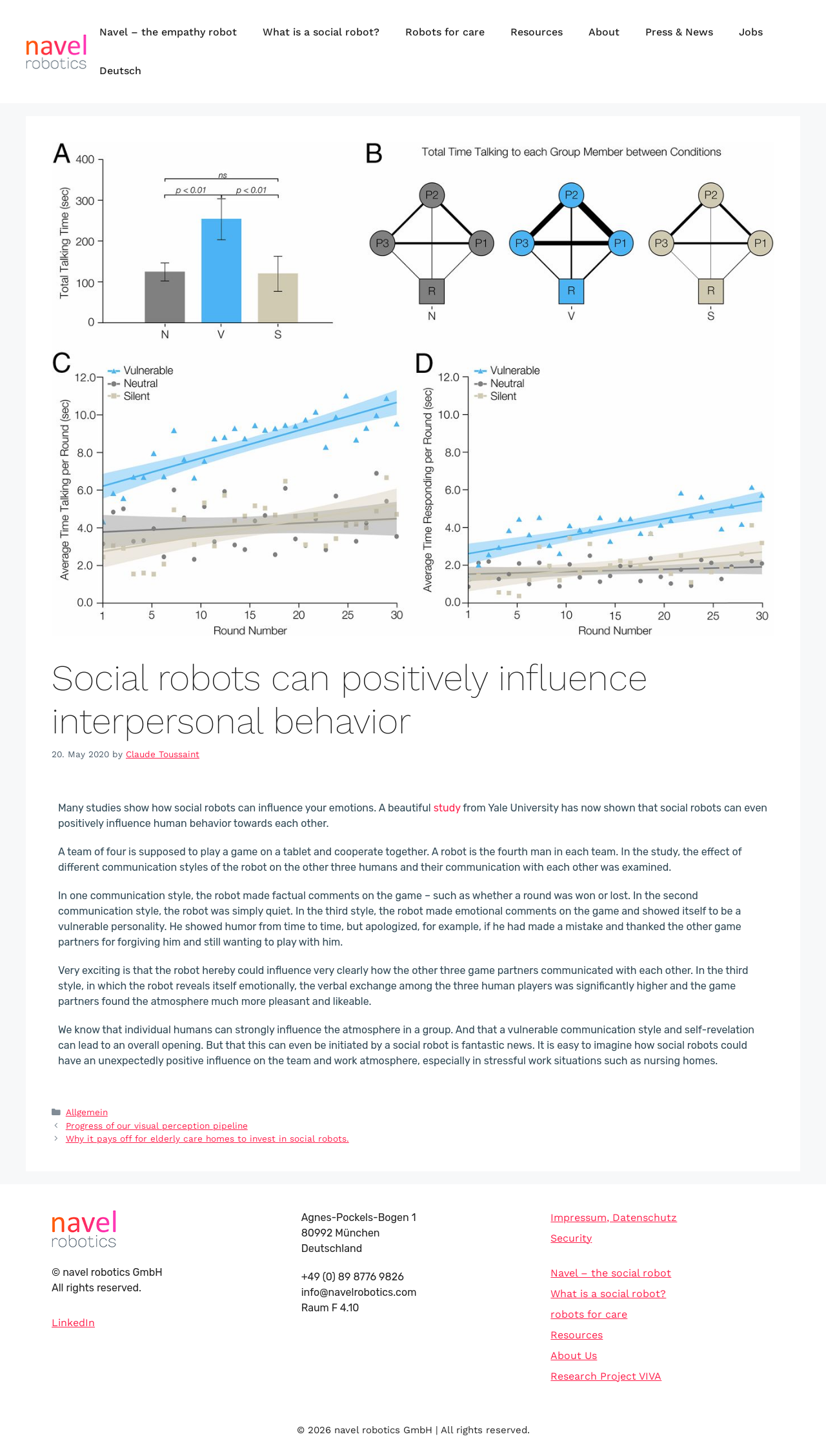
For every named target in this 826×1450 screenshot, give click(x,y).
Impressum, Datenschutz (613, 1217)
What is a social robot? (321, 32)
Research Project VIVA (605, 1376)
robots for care (588, 1314)
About (604, 32)
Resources (536, 32)
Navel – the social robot (610, 1273)
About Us (573, 1355)
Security (571, 1238)
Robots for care (445, 32)
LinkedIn (73, 1322)
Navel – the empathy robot (168, 32)
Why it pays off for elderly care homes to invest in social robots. (207, 1138)
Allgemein (87, 1112)
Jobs (751, 32)
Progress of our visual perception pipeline (157, 1125)
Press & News (679, 32)
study (447, 808)
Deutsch (120, 71)
